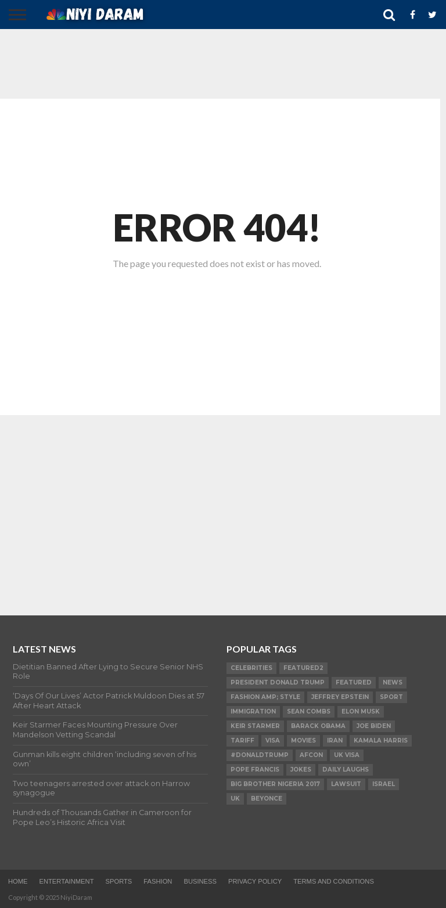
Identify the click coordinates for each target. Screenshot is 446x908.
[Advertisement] (217, 64)
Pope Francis (255, 769)
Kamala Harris (381, 740)
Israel (383, 784)
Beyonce (266, 798)
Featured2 (303, 668)
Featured (354, 682)
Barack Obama (318, 726)
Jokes (300, 769)
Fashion (157, 881)
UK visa (346, 755)
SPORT (391, 697)
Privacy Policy (255, 881)
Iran (335, 740)
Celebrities (251, 668)
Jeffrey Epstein (340, 697)
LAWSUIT (346, 784)
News (392, 682)
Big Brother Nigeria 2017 (275, 784)
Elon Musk (360, 711)
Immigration (253, 711)
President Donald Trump (278, 682)
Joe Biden (374, 726)
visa (272, 740)
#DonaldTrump (260, 755)
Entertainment (66, 881)
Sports (119, 881)
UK (235, 798)
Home (18, 881)
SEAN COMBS (308, 711)
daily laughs (345, 769)
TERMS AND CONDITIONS (333, 881)
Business (200, 881)
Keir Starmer (255, 726)
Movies (303, 740)
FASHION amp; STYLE (265, 697)
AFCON (311, 755)
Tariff (242, 740)
